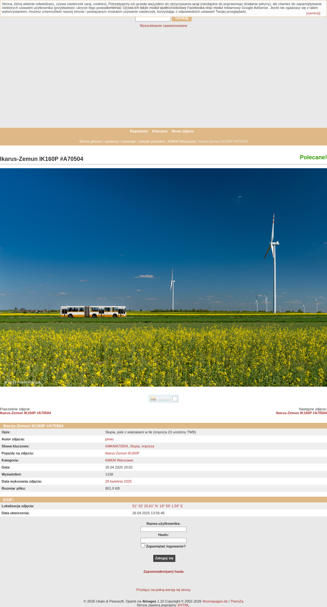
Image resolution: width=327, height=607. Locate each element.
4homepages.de (215, 601)
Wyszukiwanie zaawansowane (163, 26)
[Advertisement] (163, 79)
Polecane (159, 131)
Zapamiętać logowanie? (166, 546)
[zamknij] (313, 13)
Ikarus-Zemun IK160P (122, 453)
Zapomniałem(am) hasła (163, 571)
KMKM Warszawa (182, 141)
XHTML (183, 605)
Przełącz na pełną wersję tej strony (163, 590)
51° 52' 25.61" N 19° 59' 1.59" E (157, 506)
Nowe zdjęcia (183, 131)
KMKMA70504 (116, 446)
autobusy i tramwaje (120, 141)
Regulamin (139, 131)
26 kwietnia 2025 (118, 481)
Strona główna (90, 141)
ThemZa (236, 601)
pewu (109, 439)
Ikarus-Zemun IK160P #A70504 (25, 413)
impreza (147, 446)
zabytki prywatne (152, 141)
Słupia (135, 446)
